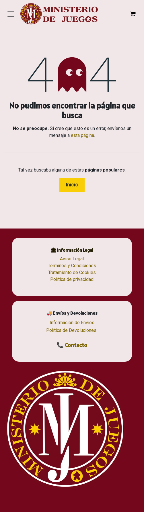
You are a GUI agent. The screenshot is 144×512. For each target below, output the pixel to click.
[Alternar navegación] (10, 14)
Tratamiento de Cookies (72, 272)
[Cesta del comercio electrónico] (133, 14)
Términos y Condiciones (72, 265)
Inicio (72, 184)
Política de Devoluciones (71, 330)
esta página (82, 135)
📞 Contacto (72, 345)
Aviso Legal (72, 258)
